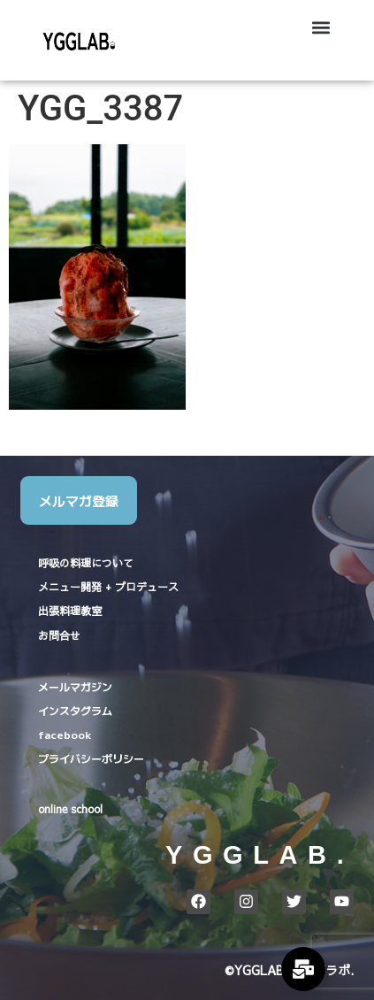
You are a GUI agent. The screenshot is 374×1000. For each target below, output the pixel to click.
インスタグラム (75, 710)
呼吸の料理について (86, 563)
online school (70, 809)
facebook (64, 734)
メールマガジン (75, 686)
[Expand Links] (303, 969)
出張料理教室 (70, 611)
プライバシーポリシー (91, 757)
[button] (321, 27)
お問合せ (59, 635)
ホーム (298, 937)
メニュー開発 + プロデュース (108, 587)
